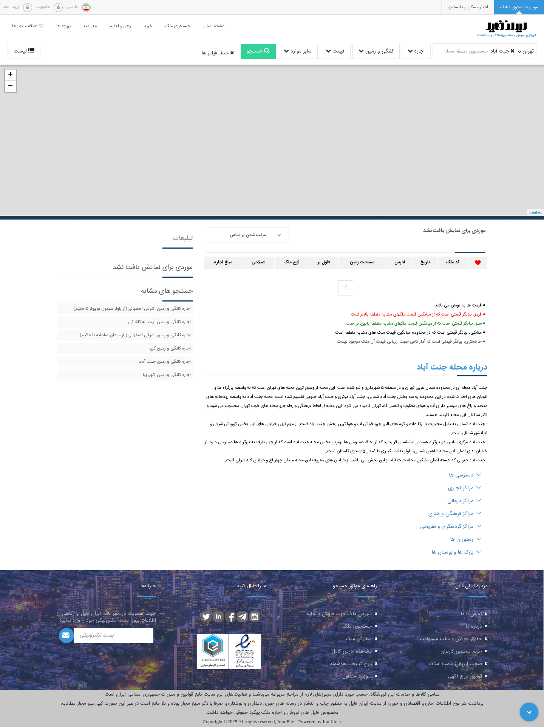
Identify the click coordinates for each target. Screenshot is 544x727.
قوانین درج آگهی (465, 676)
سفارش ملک (359, 639)
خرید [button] (148, 26)
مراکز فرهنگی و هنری (454, 513)
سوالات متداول (357, 676)
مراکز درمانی (464, 501)
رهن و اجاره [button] (120, 26)
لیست (24, 51)
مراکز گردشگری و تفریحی (450, 526)
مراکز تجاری (464, 488)
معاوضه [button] (90, 26)
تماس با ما (471, 614)
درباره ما (474, 626)
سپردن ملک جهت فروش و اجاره (339, 614)
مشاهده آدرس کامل (352, 651)
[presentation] (467, 7)
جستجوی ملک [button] (177, 26)
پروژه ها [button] (63, 26)
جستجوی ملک (357, 626)
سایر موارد (298, 51)
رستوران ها (465, 539)
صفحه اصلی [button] (214, 26)
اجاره (416, 51)
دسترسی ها (465, 475)
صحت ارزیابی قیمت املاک (455, 664)
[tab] (519, 7)
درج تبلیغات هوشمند (351, 664)
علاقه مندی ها (27, 26)
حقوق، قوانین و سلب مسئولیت (451, 639)
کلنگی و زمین (376, 51)
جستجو (258, 51)
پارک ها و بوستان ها (456, 552)
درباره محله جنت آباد (452, 367)
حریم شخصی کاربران (461, 651)
